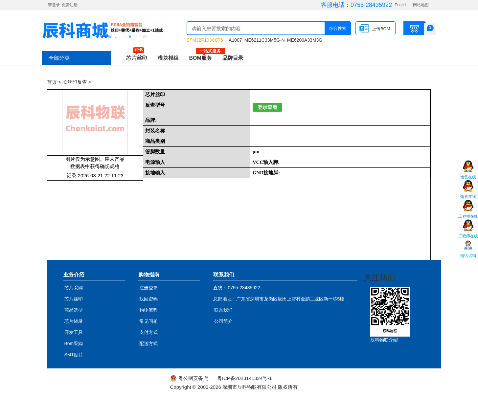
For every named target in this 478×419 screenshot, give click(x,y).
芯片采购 (73, 287)
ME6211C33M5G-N (264, 40)
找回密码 (148, 298)
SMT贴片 (73, 354)
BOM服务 (203, 58)
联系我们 (223, 310)
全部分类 (59, 58)
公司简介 (223, 321)
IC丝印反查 (74, 82)
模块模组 (168, 58)
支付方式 (148, 332)
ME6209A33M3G (304, 40)
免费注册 (70, 5)
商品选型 (73, 310)
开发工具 (73, 332)
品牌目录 (232, 58)
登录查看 (267, 107)
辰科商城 (103, 29)
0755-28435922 (371, 5)
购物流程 (148, 310)
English (401, 5)
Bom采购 (73, 343)
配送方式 (148, 343)
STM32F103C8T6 (205, 40)
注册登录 (148, 287)
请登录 (54, 5)
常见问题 (148, 321)
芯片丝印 (136, 58)
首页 (52, 82)
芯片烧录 (73, 321)
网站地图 (421, 5)
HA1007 (233, 40)
